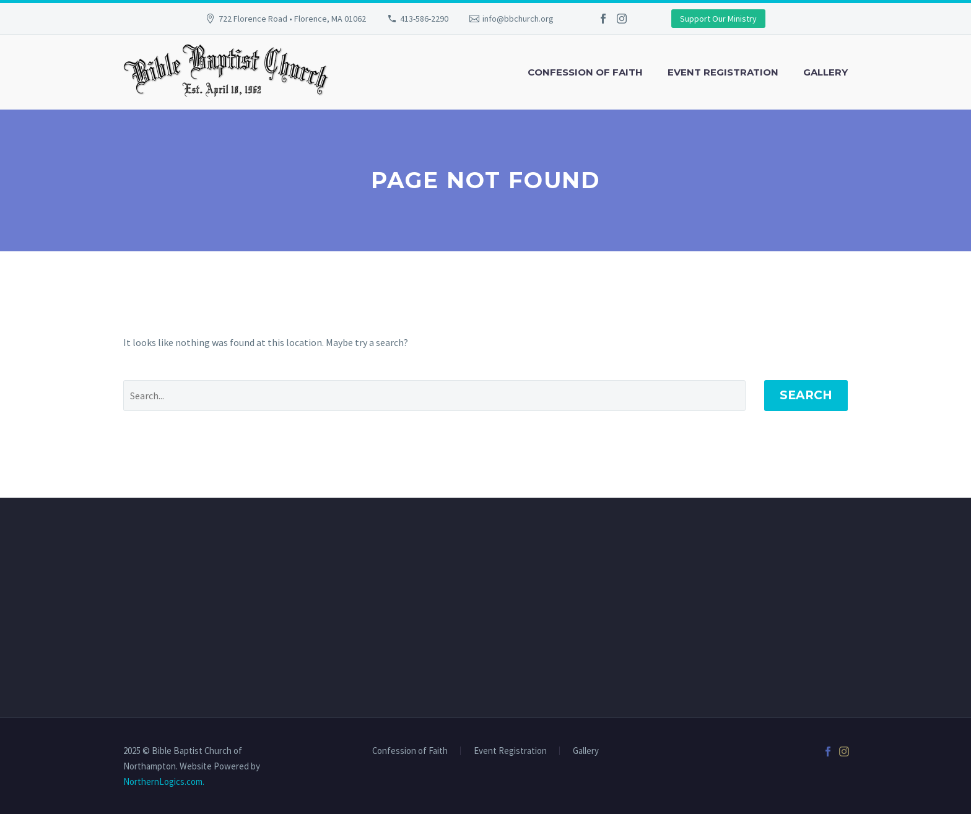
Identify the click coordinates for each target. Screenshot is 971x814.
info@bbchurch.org (518, 18)
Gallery (825, 72)
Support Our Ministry (718, 18)
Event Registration (723, 72)
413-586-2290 (424, 18)
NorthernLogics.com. (163, 781)
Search (806, 395)
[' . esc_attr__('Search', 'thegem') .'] (434, 395)
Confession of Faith (585, 72)
